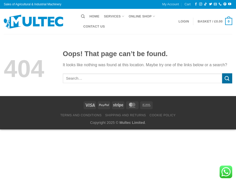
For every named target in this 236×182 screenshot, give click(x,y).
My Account (170, 4)
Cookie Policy (162, 115)
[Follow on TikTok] (205, 4)
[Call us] (220, 4)
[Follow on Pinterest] (224, 4)
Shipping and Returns (125, 115)
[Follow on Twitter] (210, 4)
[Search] (83, 16)
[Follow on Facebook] (195, 4)
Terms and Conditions (81, 115)
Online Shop (142, 16)
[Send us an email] (215, 4)
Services (114, 16)
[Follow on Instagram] (200, 4)
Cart (188, 4)
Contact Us (94, 26)
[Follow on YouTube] (229, 4)
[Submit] (227, 78)
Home (94, 16)
